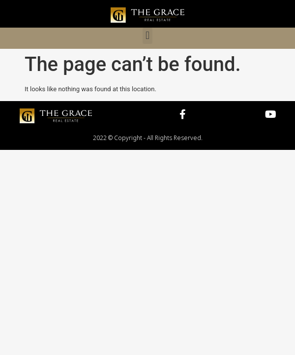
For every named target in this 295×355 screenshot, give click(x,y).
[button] (147, 36)
